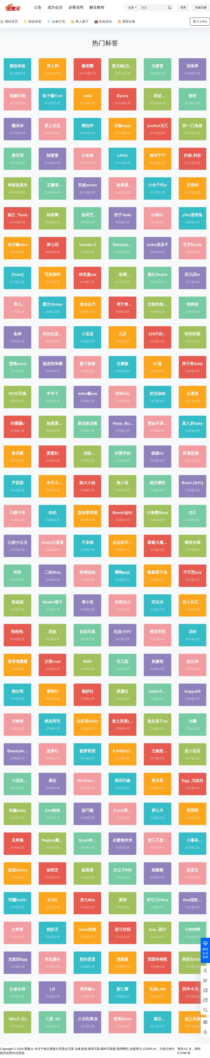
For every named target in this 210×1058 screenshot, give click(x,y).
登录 (183, 7)
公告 (37, 7)
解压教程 (97, 7)
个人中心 (200, 21)
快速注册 (201, 7)
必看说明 (76, 7)
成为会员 (55, 7)
